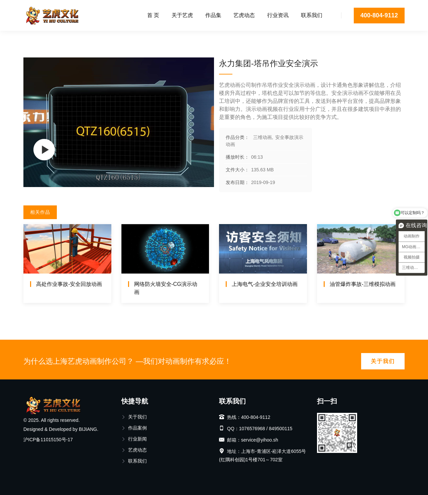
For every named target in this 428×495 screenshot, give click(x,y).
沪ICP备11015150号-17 (48, 439)
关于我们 (383, 361)
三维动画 (51, 38)
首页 (28, 38)
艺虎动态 (244, 15)
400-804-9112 (379, 15)
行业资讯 (278, 15)
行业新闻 (134, 439)
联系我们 (311, 15)
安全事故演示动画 (90, 38)
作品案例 (134, 428)
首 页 (153, 15)
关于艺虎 (182, 15)
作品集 (213, 15)
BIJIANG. (88, 429)
